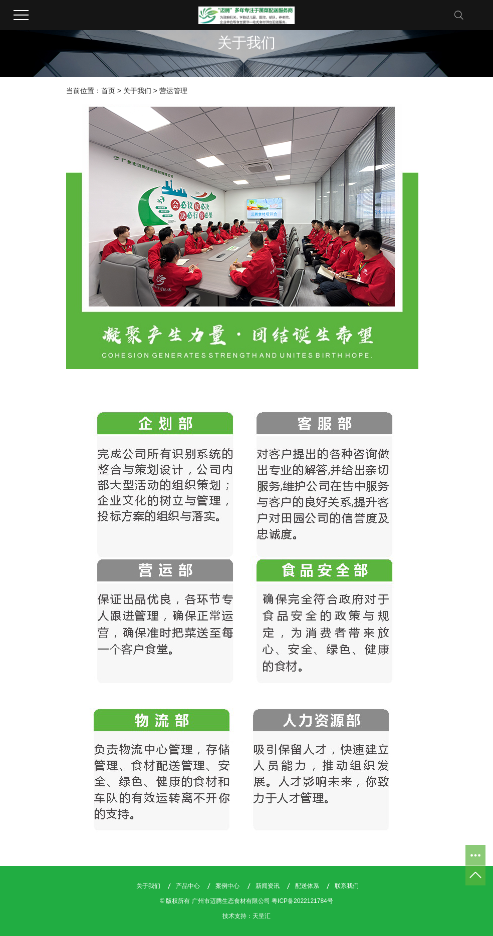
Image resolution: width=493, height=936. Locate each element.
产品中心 (188, 885)
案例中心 (227, 885)
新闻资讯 (268, 885)
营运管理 (173, 91)
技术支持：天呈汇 (246, 915)
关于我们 (137, 91)
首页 (108, 91)
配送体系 (307, 885)
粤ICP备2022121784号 (302, 900)
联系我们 (347, 885)
